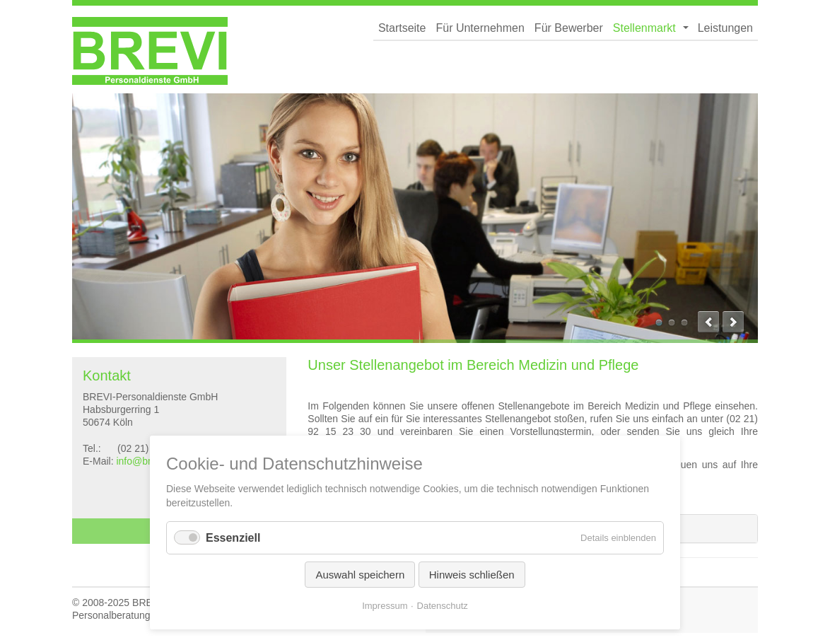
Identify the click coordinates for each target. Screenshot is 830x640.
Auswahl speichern (359, 575)
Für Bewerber (568, 28)
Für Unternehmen (480, 28)
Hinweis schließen (472, 575)
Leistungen (725, 28)
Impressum (384, 605)
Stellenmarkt (644, 28)
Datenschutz (442, 605)
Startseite (402, 28)
